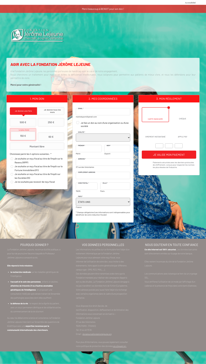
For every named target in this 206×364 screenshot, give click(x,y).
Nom (109, 145)
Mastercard (159, 145)
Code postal (83, 183)
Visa (169, 145)
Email (81, 108)
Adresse (82, 159)
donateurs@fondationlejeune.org (97, 334)
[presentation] (23, 111)
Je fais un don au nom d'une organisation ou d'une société (105, 124)
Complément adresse (86, 172)
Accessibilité (190, 2)
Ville (105, 183)
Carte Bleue (179, 145)
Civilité (81, 132)
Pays (80, 196)
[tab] (23, 111)
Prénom (81, 145)
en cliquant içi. (119, 346)
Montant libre (27, 146)
